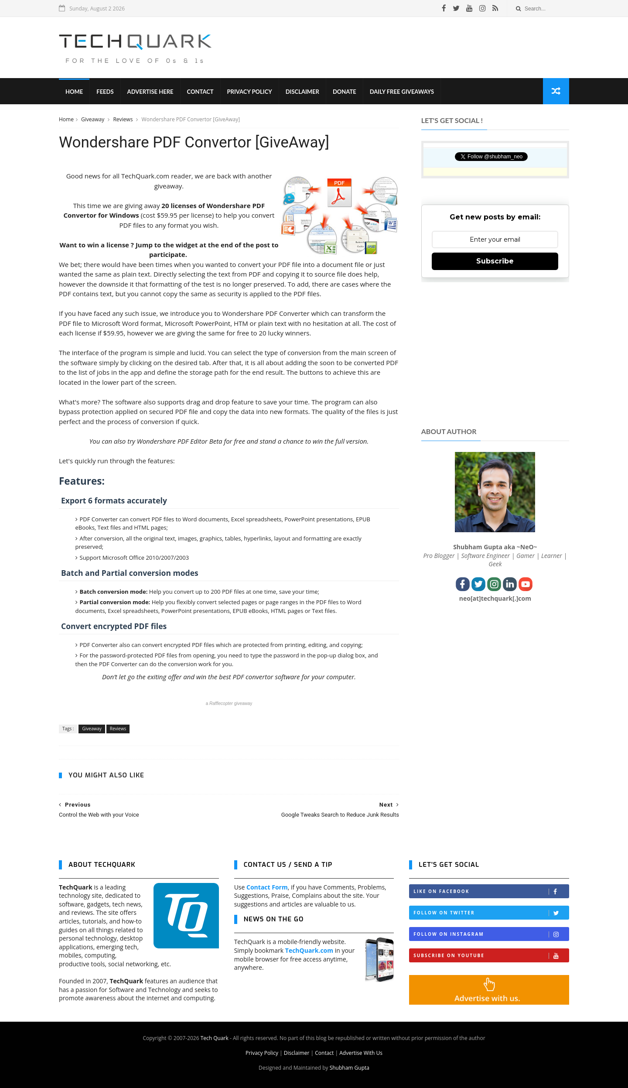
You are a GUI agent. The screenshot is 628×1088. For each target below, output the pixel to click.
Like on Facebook (491, 891)
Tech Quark (215, 1038)
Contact (200, 91)
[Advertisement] (410, 47)
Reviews (123, 119)
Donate (344, 91)
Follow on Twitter (491, 913)
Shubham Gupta (349, 1067)
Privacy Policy (249, 91)
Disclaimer (302, 91)
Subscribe (495, 261)
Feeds (104, 91)
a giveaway (229, 703)
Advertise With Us (360, 1053)
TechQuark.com (309, 950)
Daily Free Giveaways (402, 91)
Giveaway (93, 119)
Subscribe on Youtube (491, 955)
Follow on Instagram (491, 934)
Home (74, 91)
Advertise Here (150, 91)
